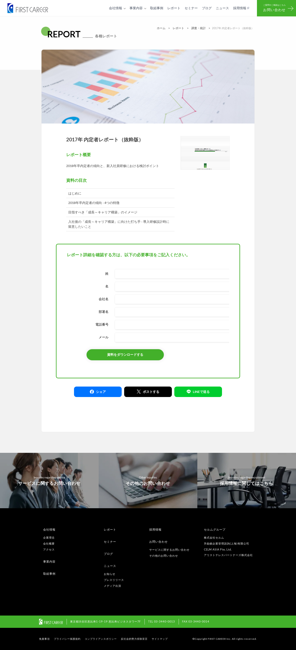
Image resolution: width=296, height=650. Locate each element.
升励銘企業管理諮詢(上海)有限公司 (226, 543)
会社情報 (49, 529)
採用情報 (155, 529)
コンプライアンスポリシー (101, 638)
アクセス (49, 549)
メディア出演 (112, 585)
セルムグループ (214, 529)
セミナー (110, 541)
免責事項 (44, 638)
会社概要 (49, 543)
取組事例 (49, 573)
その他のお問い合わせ (163, 555)
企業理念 (49, 537)
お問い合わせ (158, 541)
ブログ (108, 553)
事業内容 (49, 561)
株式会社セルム (214, 537)
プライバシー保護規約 (67, 638)
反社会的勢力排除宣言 (134, 638)
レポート (110, 529)
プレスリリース (114, 579)
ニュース (110, 566)
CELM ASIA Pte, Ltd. (218, 549)
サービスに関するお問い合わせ (169, 549)
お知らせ (109, 574)
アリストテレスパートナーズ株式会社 (228, 555)
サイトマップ (160, 638)
